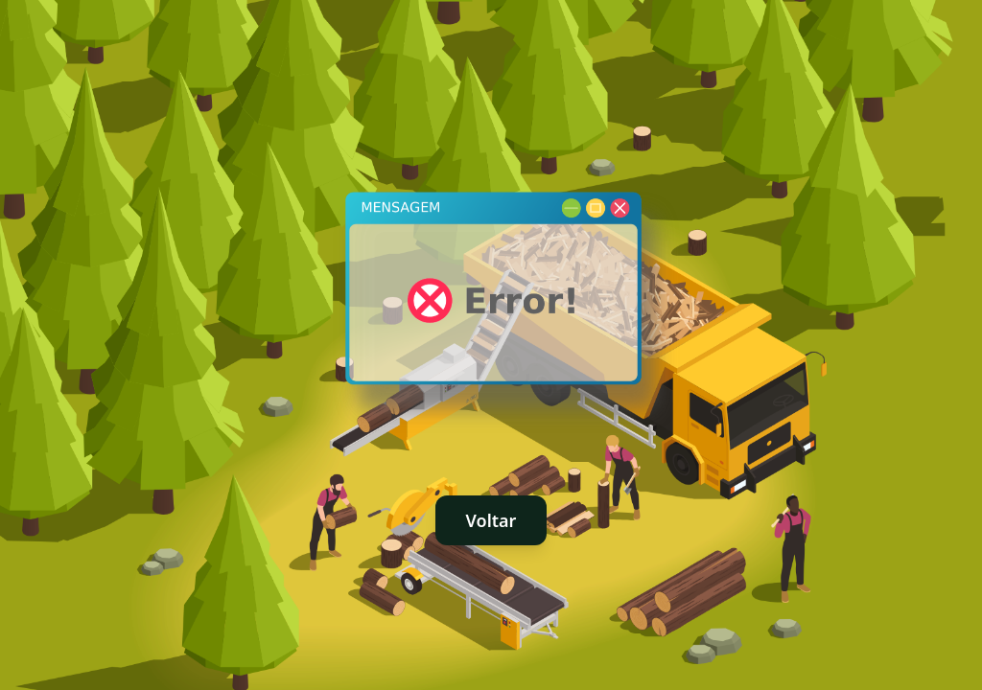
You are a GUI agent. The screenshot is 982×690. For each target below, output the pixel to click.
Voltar (491, 520)
